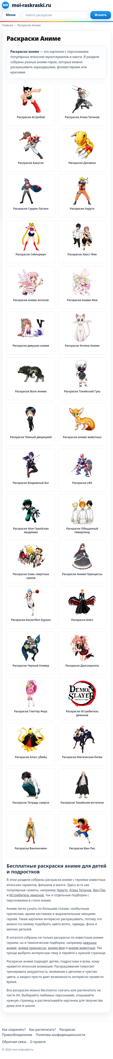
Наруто (62, 890)
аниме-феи (56, 948)
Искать (101, 15)
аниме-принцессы (32, 948)
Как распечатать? (42, 1029)
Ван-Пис (99, 890)
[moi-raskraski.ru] (56, 5)
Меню (11, 15)
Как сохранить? (14, 1029)
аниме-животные (82, 948)
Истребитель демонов (26, 895)
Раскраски (67, 1029)
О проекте (38, 1042)
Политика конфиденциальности (60, 1035)
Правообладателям (17, 1035)
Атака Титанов (80, 890)
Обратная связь (14, 1042)
